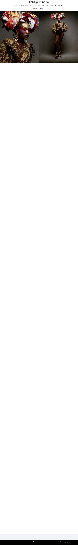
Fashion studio (16, 5)
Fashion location (24, 5)
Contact (62, 5)
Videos (43, 5)
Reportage (57, 5)
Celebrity (30, 5)
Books (52, 5)
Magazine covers (37, 5)
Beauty (47, 5)
